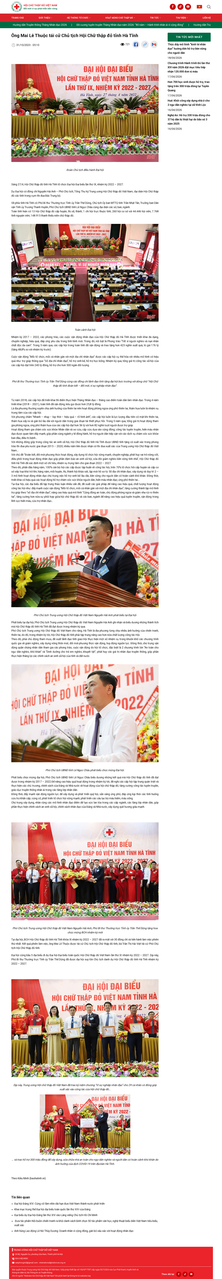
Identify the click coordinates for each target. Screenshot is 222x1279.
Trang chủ (17, 18)
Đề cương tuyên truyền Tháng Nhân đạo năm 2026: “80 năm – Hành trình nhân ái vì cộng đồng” (131, 24)
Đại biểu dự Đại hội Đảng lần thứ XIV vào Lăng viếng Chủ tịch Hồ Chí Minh (55, 1215)
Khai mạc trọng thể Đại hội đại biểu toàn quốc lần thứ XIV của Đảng (52, 1209)
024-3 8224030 (21, 1258)
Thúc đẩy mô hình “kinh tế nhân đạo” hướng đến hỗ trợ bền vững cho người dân (187, 48)
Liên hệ (207, 18)
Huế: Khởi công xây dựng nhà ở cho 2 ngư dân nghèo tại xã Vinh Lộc (189, 102)
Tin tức (155, 17)
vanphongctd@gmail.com (26, 1263)
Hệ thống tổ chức (78, 17)
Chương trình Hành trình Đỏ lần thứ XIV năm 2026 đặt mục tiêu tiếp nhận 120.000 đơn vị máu (189, 67)
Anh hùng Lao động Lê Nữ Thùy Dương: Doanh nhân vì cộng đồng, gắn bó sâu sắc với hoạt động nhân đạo (73, 1230)
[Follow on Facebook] (173, 7)
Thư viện (182, 17)
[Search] (209, 7)
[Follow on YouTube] (188, 7)
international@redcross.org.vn (52, 1263)
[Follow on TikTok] (180, 7)
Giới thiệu (45, 17)
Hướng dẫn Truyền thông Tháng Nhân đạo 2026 (41, 24)
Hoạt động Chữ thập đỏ (120, 17)
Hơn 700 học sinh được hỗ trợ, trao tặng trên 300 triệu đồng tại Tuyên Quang (189, 86)
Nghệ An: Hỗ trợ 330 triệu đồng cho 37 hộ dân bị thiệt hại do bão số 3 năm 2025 (189, 119)
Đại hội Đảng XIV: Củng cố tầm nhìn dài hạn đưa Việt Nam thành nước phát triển (59, 1203)
